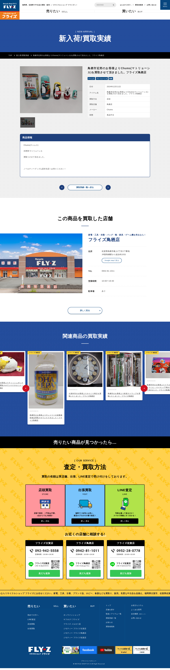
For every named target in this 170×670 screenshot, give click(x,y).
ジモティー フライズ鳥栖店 (75, 635)
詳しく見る (85, 310)
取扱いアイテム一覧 (113, 616)
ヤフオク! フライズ (71, 621)
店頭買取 (31, 626)
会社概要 (138, 616)
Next (144, 388)
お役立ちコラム (137, 607)
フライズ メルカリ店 (72, 626)
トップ (108, 607)
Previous (25, 388)
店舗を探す (110, 611)
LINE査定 (32, 621)
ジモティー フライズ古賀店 (75, 630)
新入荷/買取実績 (22, 55)
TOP (10, 55)
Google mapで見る (112, 260)
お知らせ (109, 624)
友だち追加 (44, 575)
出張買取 (31, 630)
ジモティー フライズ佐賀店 (75, 639)
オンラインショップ (72, 617)
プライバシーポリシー (88, 663)
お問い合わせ (151, 5)
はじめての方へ (125, 5)
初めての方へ (33, 617)
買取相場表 (139, 5)
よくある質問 (136, 611)
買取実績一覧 (111, 620)
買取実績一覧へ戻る (85, 187)
